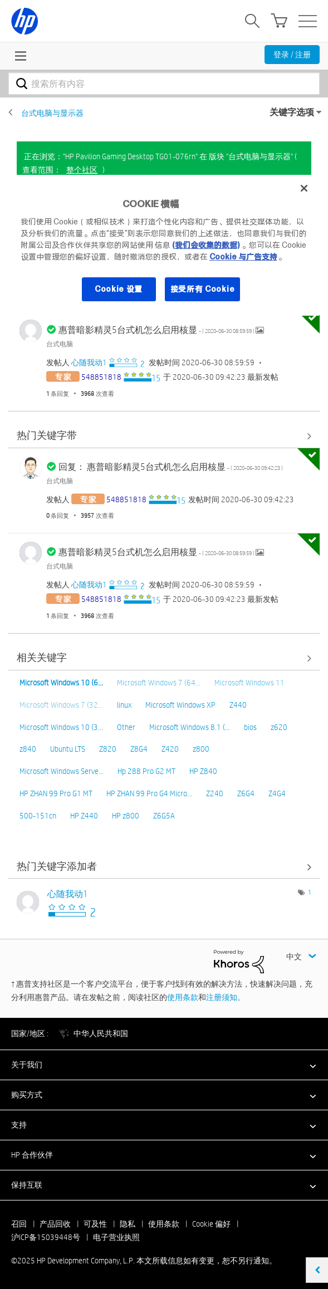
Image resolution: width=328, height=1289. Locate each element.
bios (250, 727)
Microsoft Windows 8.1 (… (189, 727)
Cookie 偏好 (211, 1224)
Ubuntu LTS (67, 749)
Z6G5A (164, 816)
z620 (279, 727)
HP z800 (125, 816)
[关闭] (304, 188)
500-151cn (37, 816)
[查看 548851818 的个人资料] (101, 377)
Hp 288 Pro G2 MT (146, 771)
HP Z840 (203, 771)
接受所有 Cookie (202, 289)
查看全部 (164, 436)
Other (126, 727)
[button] (164, 1065)
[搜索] (164, 83)
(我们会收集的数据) (205, 245)
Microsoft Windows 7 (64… (158, 683)
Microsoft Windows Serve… (61, 771)
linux (124, 705)
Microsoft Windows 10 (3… (61, 727)
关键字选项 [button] (292, 112)
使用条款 (182, 997)
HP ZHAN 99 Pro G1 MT (55, 793)
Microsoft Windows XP (180, 705)
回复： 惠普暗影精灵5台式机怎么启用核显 (170, 467)
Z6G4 (245, 793)
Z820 (107, 749)
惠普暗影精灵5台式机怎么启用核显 (157, 330)
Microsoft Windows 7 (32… (61, 705)
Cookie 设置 (119, 289)
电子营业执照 (116, 1237)
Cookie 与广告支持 (243, 257)
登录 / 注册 (292, 55)
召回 (19, 1224)
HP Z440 (84, 816)
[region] (164, 245)
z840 (27, 749)
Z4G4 (277, 793)
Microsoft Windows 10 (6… (61, 683)
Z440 (238, 705)
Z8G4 (139, 749)
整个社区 (81, 170)
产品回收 (55, 1224)
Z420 (170, 749)
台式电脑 (59, 343)
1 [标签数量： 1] (309, 892)
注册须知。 (225, 997)
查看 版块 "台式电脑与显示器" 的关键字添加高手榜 (164, 866)
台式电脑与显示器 (52, 113)
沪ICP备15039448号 (45, 1237)
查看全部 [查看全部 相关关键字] (164, 658)
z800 (201, 749)
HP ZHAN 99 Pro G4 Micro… (149, 793)
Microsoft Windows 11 (249, 683)
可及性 (95, 1224)
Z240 (214, 793)
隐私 (127, 1224)
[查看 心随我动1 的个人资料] (89, 362)
